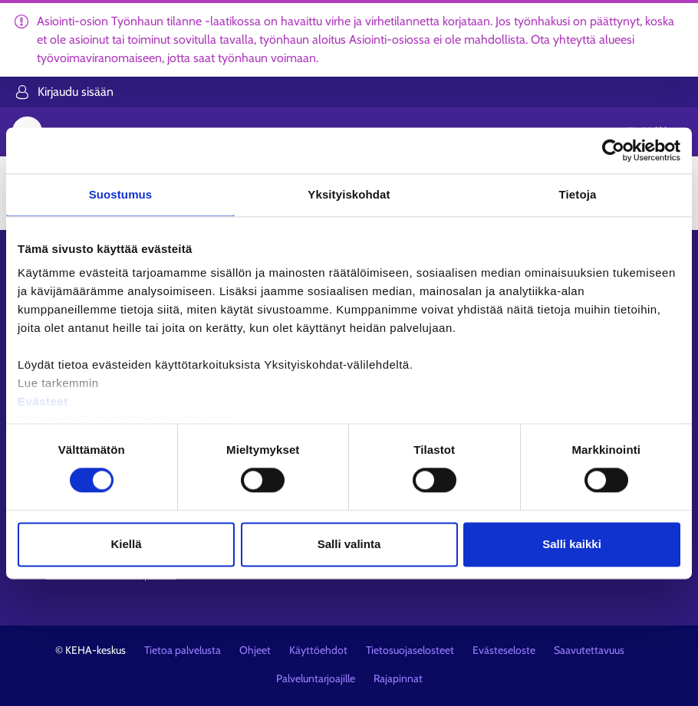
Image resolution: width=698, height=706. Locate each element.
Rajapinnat (398, 678)
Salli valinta (349, 543)
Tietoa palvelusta (182, 650)
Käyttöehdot (318, 650)
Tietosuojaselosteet (410, 650)
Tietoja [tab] (578, 194)
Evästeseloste (503, 650)
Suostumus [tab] (121, 194)
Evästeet (43, 401)
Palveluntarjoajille (315, 678)
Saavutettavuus (589, 650)
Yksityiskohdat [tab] (349, 194)
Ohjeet (255, 650)
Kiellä (125, 543)
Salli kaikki (571, 543)
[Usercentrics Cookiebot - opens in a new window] (613, 150)
